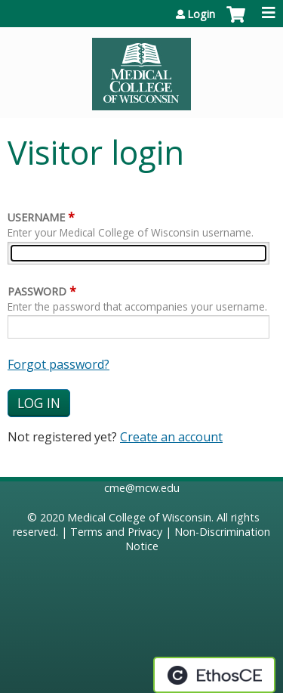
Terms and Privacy (116, 531)
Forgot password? (58, 364)
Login (201, 14)
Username (36, 217)
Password (37, 291)
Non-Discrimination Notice (198, 538)
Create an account (171, 436)
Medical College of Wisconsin (139, 517)
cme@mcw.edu (142, 488)
